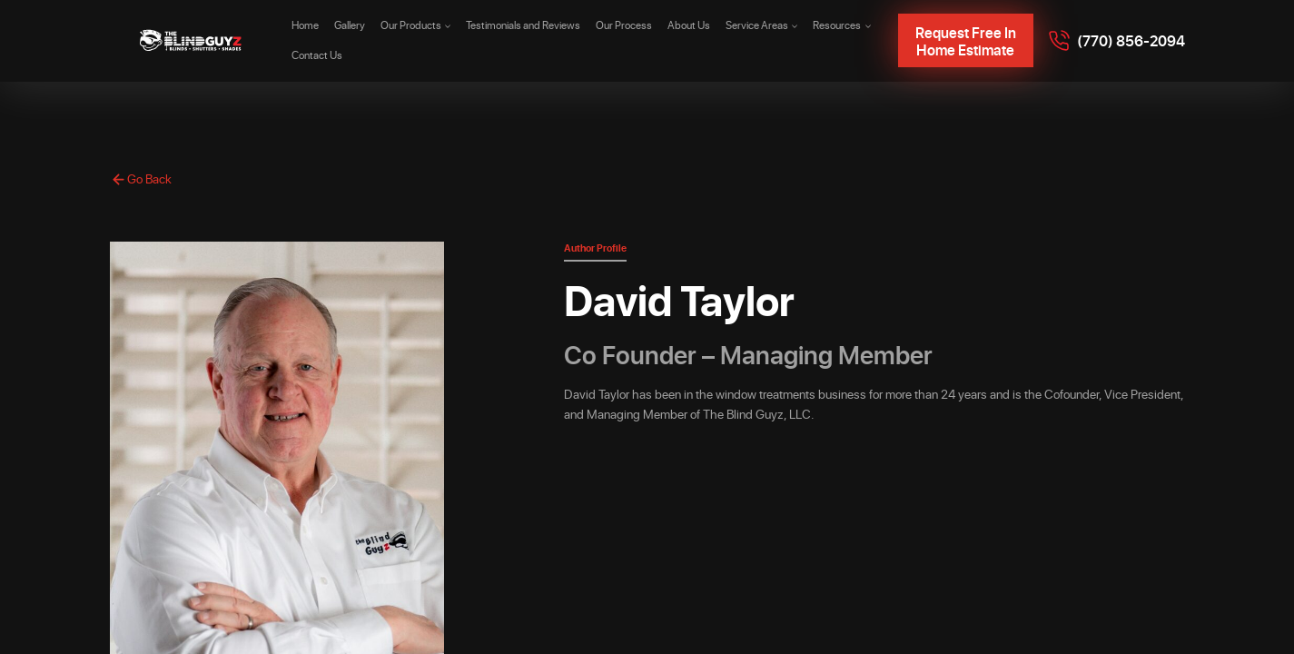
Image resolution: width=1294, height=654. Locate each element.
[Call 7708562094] (1116, 41)
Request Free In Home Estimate (965, 41)
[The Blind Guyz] (191, 41)
